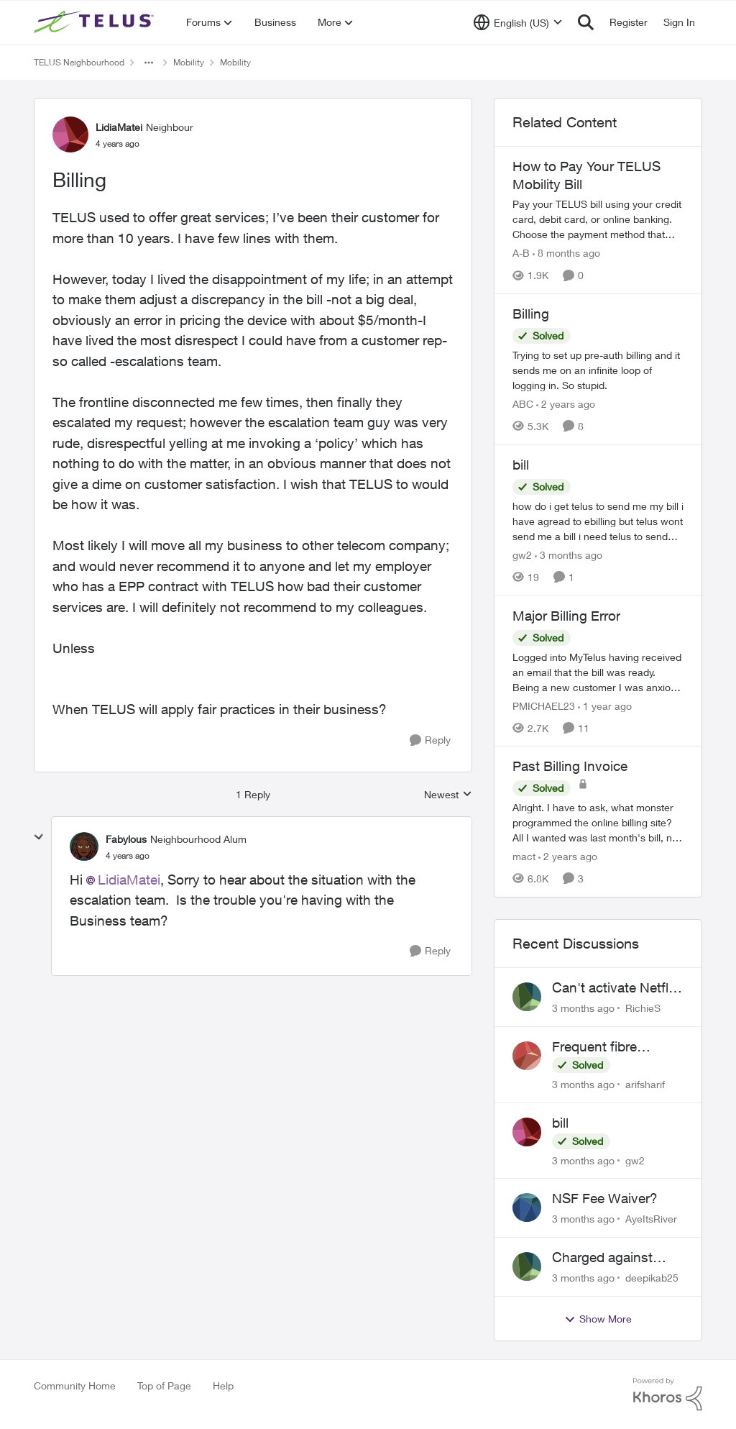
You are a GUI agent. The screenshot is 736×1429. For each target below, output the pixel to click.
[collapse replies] (38, 837)
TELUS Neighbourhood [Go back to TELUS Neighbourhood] (79, 62)
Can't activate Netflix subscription (615, 988)
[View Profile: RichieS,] (526, 996)
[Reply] (430, 740)
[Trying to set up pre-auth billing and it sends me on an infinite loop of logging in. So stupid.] (598, 370)
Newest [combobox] (448, 795)
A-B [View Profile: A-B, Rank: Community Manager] (521, 253)
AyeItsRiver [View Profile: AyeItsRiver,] (651, 1219)
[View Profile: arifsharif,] (526, 1055)
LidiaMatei (129, 879)
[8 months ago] (566, 252)
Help (223, 1385)
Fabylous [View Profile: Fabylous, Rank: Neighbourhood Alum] (126, 839)
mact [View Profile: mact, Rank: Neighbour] (523, 856)
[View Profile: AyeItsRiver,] (526, 1207)
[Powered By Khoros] (667, 1394)
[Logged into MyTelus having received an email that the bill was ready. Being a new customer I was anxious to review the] (598, 671)
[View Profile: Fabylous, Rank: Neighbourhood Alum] (84, 846)
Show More (598, 1318)
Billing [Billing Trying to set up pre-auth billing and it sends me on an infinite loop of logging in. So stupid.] (530, 313)
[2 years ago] (565, 403)
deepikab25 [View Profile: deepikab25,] (651, 1278)
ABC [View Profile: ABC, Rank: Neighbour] (522, 404)
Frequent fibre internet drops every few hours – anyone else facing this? (612, 1047)
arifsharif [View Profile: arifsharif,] (645, 1084)
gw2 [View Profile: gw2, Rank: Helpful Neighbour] (522, 555)
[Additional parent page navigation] (148, 62)
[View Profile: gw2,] (526, 1132)
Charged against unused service (602, 1257)
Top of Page (164, 1385)
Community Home (75, 1385)
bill (560, 1123)
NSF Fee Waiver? (605, 1198)
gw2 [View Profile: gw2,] (635, 1160)
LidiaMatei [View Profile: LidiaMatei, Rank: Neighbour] (119, 127)
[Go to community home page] (95, 22)
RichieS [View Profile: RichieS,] (643, 1008)
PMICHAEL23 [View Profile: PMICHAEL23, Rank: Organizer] (543, 705)
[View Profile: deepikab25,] (526, 1266)
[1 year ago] (605, 705)
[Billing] (128, 855)
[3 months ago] (568, 554)
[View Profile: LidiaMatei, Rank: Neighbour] (70, 134)
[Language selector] (518, 22)
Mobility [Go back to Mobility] (188, 62)
